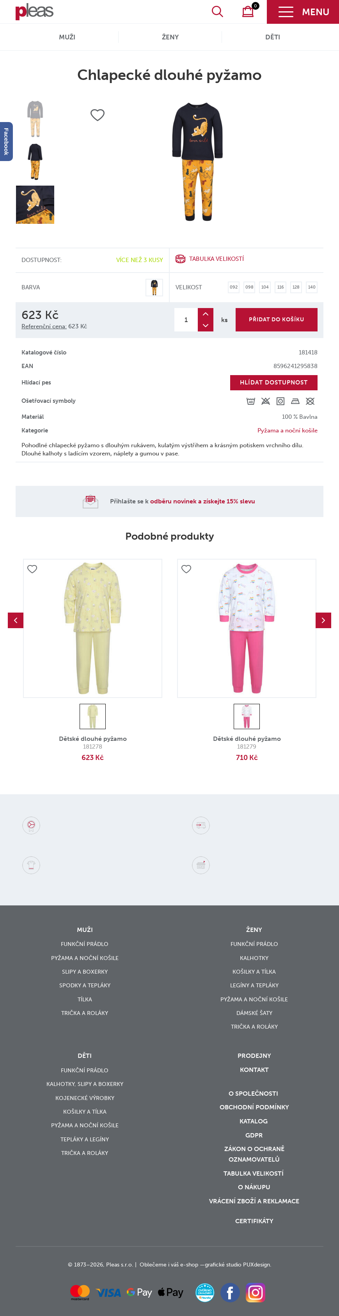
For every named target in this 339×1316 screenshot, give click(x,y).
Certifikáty (254, 1221)
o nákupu (254, 1187)
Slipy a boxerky (85, 972)
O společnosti (254, 1093)
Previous (15, 620)
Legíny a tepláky (254, 985)
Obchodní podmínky (254, 1107)
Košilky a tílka (254, 972)
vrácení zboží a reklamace (254, 1201)
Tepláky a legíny (84, 1139)
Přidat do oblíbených (32, 569)
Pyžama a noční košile (287, 430)
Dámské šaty (254, 1013)
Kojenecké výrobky (84, 1098)
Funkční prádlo (84, 944)
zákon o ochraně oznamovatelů (254, 1154)
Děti (272, 37)
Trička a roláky (84, 1013)
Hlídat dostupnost (274, 382)
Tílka (85, 999)
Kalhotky (254, 958)
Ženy (170, 37)
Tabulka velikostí (216, 258)
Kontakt (254, 1069)
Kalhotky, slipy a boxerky (84, 1084)
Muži (67, 37)
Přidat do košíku (276, 319)
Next (323, 620)
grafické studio (223, 1264)
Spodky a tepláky (84, 985)
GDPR (254, 1135)
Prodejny (254, 1055)
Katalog (254, 1121)
